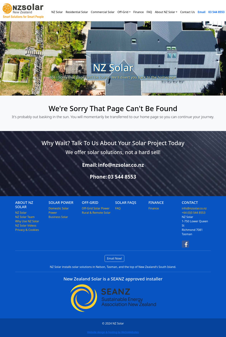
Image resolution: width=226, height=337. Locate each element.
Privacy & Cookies (27, 230)
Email (202, 12)
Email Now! (114, 258)
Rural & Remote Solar (96, 213)
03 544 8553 (216, 12)
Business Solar (58, 217)
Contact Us (187, 12)
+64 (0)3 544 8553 (193, 213)
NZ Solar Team (25, 217)
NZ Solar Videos (25, 225)
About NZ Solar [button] (165, 12)
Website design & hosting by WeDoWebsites (113, 332)
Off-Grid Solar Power (96, 208)
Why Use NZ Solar (27, 221)
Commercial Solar (102, 12)
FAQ (149, 12)
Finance (138, 12)
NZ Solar (57, 12)
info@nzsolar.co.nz (121, 164)
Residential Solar (77, 12)
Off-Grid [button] (122, 12)
